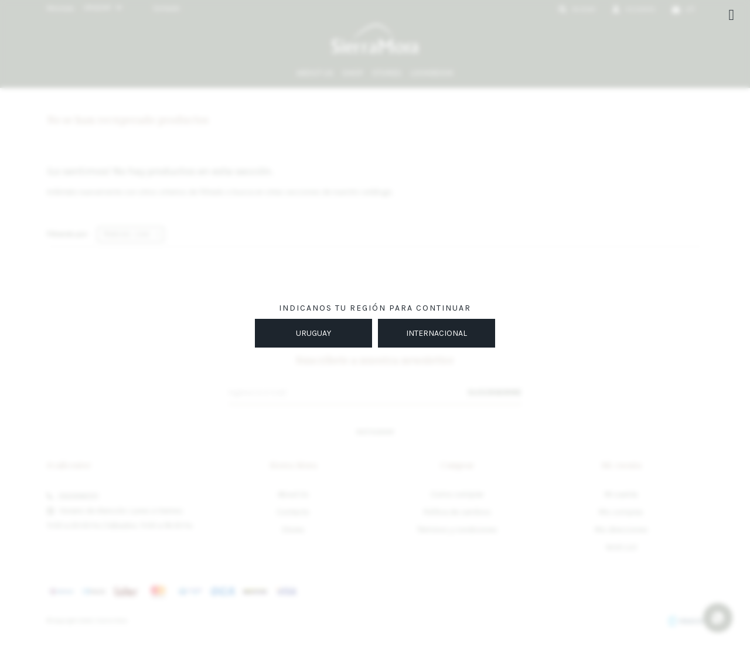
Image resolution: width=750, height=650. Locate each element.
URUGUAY (313, 333)
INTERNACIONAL (436, 333)
